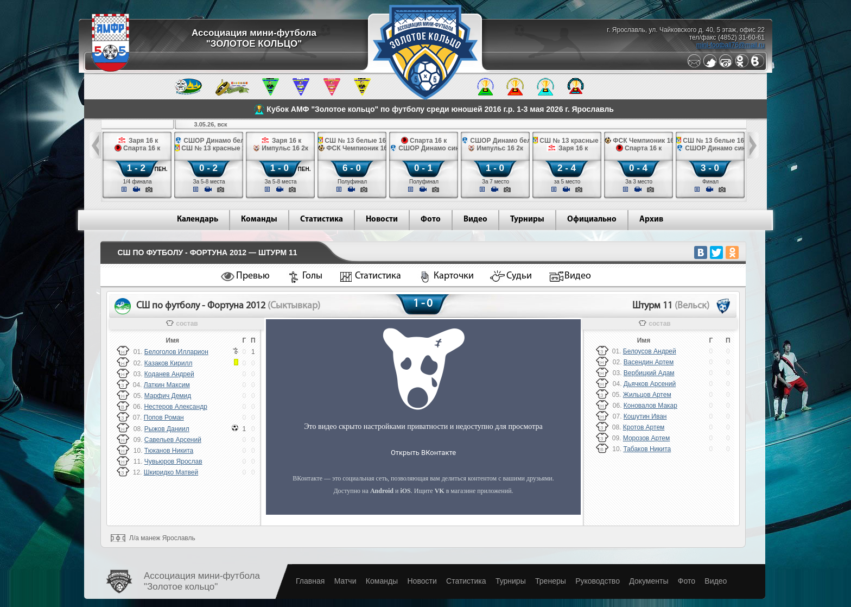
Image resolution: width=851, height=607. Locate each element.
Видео (475, 220)
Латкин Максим (167, 385)
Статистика (321, 220)
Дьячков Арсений (650, 384)
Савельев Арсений (172, 440)
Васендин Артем (649, 362)
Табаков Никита (647, 449)
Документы (648, 581)
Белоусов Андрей (649, 351)
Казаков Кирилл (168, 363)
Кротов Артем (644, 427)
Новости (382, 220)
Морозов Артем (646, 438)
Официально (592, 220)
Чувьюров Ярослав (173, 461)
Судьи (519, 276)
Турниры (527, 220)
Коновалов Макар (650, 405)
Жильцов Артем (647, 395)
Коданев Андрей (169, 374)
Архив (651, 220)
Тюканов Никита (168, 450)
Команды (259, 220)
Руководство (597, 581)
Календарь (197, 220)
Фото (431, 220)
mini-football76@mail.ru (730, 45)
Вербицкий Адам (649, 373)
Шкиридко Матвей (171, 472)
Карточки (454, 276)
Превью (253, 276)
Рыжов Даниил (166, 429)
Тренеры (550, 581)
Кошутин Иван (645, 416)
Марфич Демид (167, 396)
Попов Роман (164, 417)
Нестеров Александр (175, 406)
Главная (310, 581)
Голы (312, 276)
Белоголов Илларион (176, 352)
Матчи (345, 581)
